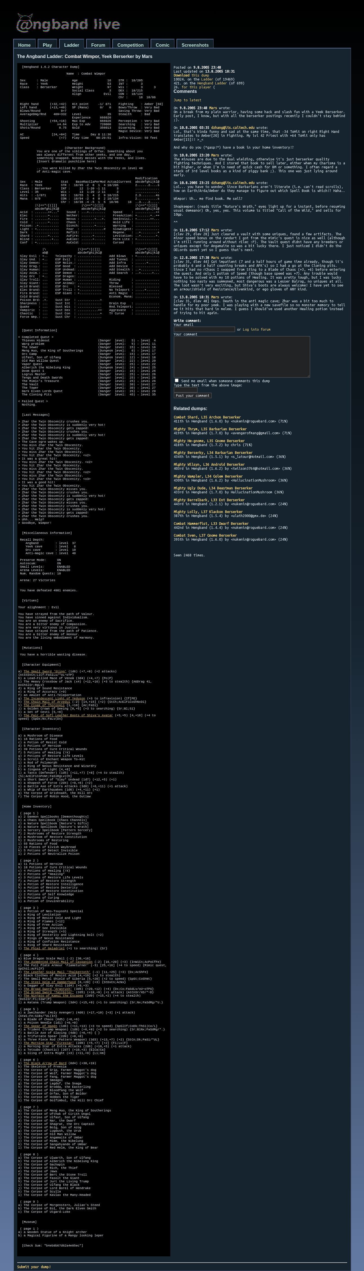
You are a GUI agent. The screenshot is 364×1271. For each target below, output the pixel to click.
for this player (196, 87)
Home (24, 45)
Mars (213, 108)
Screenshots (195, 45)
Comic (162, 45)
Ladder (71, 45)
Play (47, 45)
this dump (191, 75)
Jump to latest (187, 100)
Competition (130, 45)
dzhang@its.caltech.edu (232, 127)
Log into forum (257, 329)
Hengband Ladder (212, 83)
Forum (98, 45)
